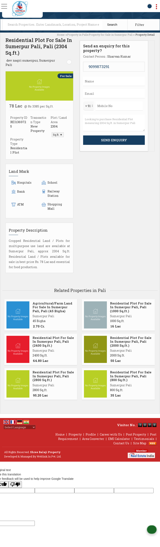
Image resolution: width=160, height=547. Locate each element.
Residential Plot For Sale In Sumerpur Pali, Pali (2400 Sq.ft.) (53, 341)
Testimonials (144, 439)
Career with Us (111, 434)
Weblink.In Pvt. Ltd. (49, 456)
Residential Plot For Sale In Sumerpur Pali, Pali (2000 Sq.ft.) (130, 341)
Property (75, 434)
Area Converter (93, 439)
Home (61, 34)
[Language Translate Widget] (20, 427)
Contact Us (121, 443)
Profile (91, 434)
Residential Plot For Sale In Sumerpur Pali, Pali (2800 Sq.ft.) (53, 376)
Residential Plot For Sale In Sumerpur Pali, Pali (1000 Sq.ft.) (130, 307)
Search (112, 24)
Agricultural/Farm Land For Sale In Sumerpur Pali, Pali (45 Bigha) (52, 307)
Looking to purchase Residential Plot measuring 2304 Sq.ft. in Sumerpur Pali (114, 123)
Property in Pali (77, 34)
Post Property (136, 434)
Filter (139, 25)
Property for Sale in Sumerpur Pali (110, 34)
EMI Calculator (119, 439)
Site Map (139, 443)
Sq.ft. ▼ (57, 134)
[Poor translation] (15, 484)
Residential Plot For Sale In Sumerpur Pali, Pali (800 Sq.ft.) (130, 376)
